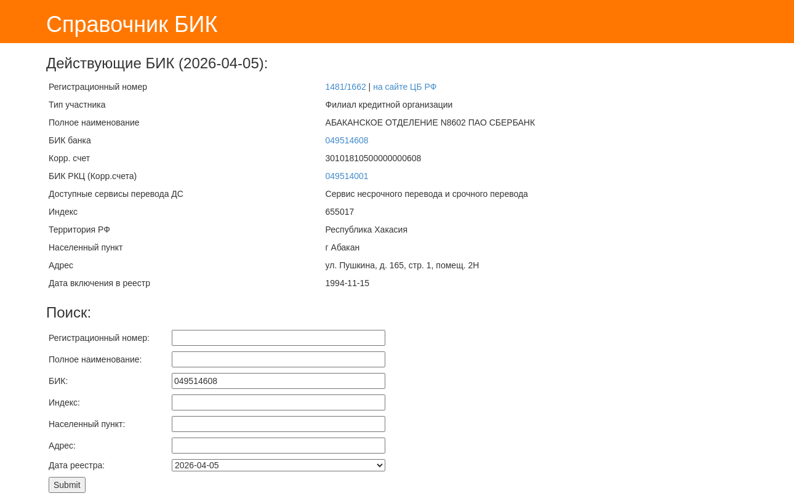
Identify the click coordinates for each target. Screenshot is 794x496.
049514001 (347, 176)
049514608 (347, 140)
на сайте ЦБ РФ (404, 87)
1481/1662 (346, 87)
